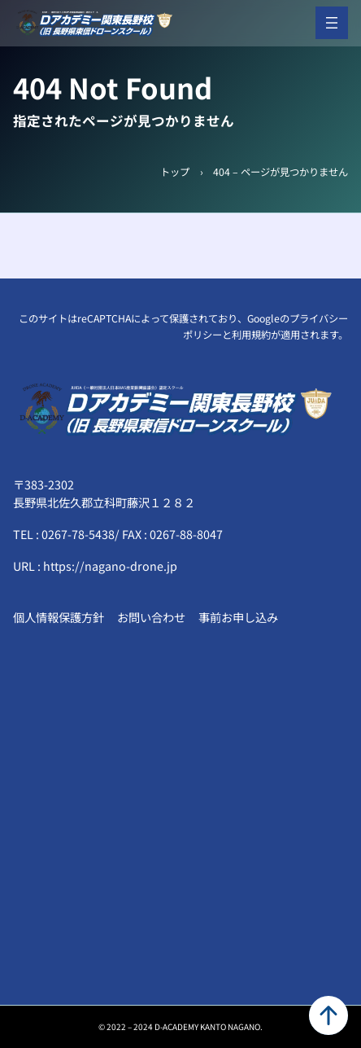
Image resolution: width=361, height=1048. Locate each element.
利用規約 (251, 334)
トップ (174, 171)
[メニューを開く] (331, 23)
